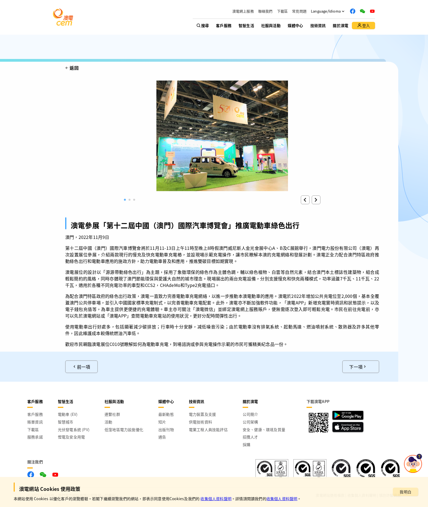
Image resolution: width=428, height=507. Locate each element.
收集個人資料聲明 (215, 498)
